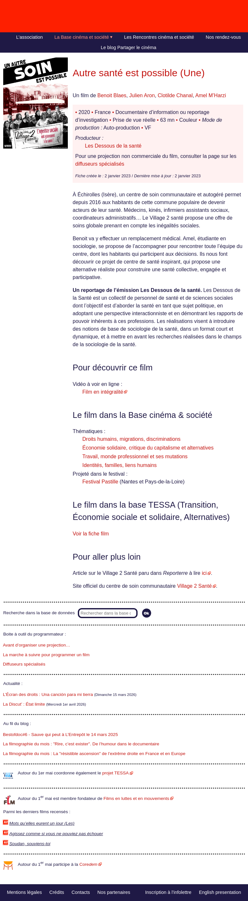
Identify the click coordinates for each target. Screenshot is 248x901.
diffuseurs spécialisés (99, 164)
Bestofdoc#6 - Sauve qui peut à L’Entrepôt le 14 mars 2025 (60, 734)
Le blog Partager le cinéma (128, 47)
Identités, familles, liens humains (119, 465)
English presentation (220, 892)
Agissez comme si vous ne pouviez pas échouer (56, 833)
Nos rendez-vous (223, 37)
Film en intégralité (102, 392)
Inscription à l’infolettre (168, 892)
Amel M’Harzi (210, 95)
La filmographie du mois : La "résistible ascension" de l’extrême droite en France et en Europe (94, 753)
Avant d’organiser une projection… (36, 645)
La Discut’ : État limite (24, 704)
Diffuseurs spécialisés (24, 664)
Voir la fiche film (91, 533)
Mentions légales (24, 892)
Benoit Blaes (111, 95)
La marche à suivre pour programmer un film (46, 654)
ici (204, 573)
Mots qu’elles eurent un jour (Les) (42, 823)
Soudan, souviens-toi (29, 843)
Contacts (81, 892)
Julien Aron (142, 95)
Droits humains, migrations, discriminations (131, 439)
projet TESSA (115, 773)
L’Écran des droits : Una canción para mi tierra (48, 694)
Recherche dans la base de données (39, 612)
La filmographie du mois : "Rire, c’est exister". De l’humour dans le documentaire (81, 743)
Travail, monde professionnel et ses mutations (135, 456)
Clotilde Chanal (175, 95)
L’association (29, 37)
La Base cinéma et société (82, 37)
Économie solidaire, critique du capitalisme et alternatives (147, 447)
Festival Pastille (100, 481)
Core (88, 864)
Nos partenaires (114, 892)
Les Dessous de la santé (113, 146)
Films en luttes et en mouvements (136, 798)
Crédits (56, 892)
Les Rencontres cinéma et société (159, 37)
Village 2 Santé (194, 586)
